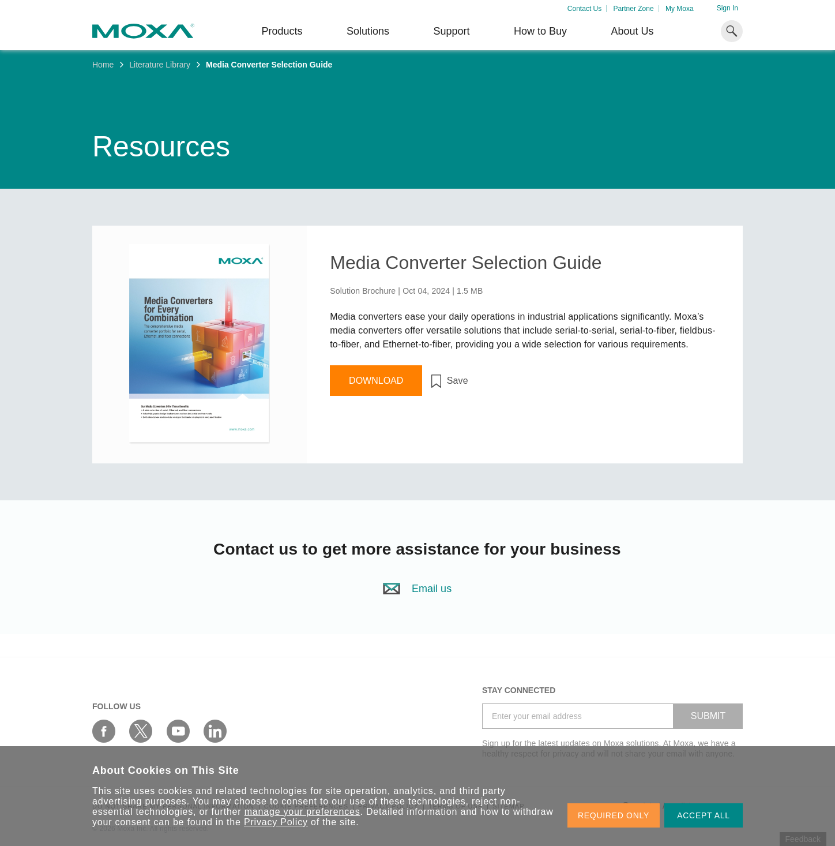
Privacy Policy (276, 822)
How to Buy (540, 31)
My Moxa (679, 8)
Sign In (727, 8)
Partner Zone (634, 8)
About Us (632, 31)
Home (103, 64)
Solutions (368, 31)
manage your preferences (302, 812)
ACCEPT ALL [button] (703, 815)
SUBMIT (708, 716)
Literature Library (159, 64)
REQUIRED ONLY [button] (613, 815)
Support (451, 31)
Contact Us (584, 8)
